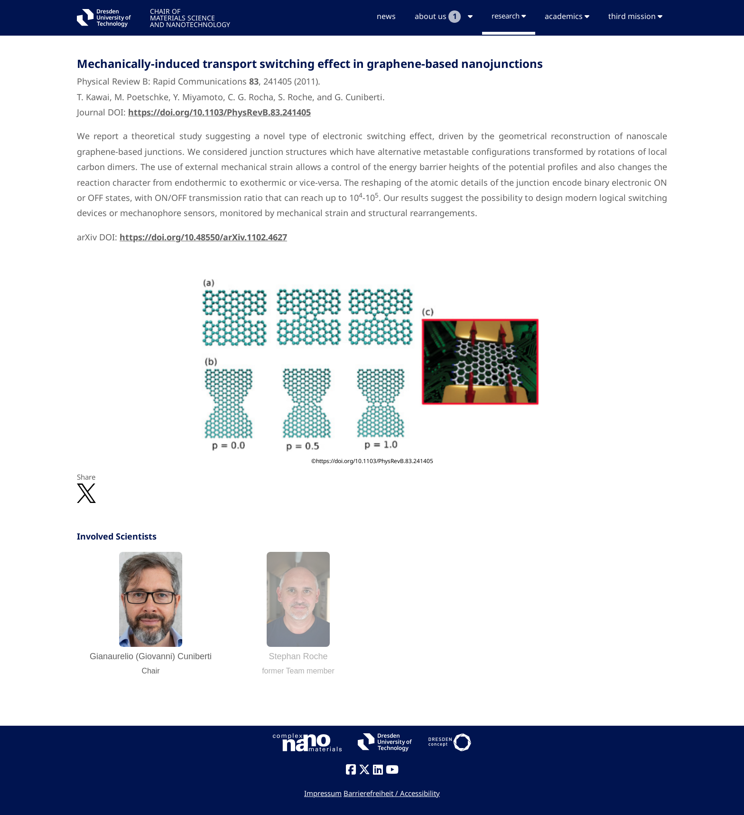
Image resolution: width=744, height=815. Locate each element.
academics (567, 16)
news (386, 16)
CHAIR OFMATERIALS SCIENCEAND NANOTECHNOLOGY (190, 17)
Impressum (323, 793)
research (509, 15)
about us (444, 16)
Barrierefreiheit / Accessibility (392, 793)
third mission (635, 16)
